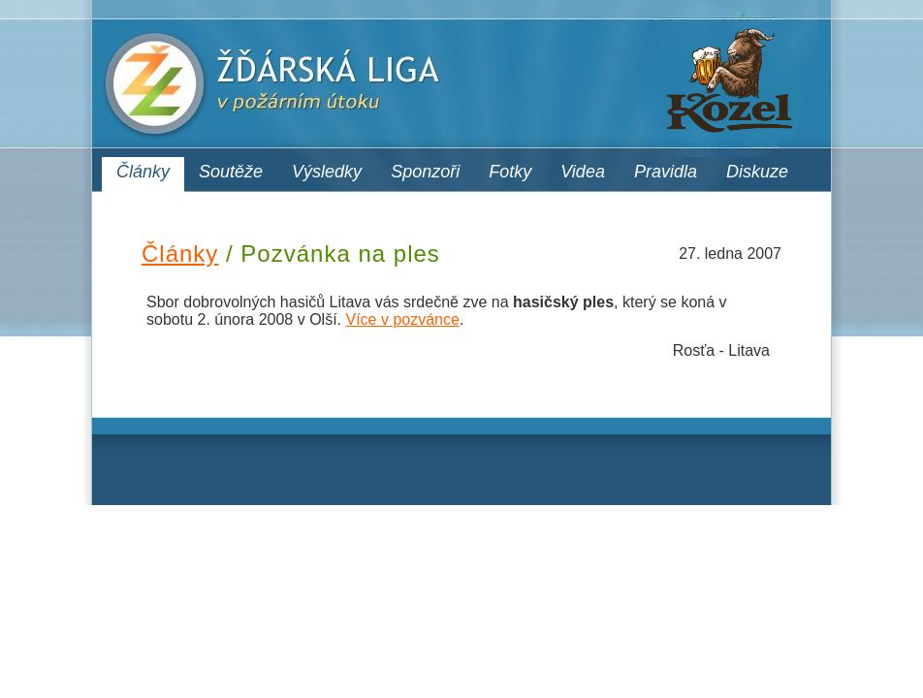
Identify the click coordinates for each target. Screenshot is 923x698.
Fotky (510, 171)
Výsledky (327, 171)
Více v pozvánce (402, 319)
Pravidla (665, 171)
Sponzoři (425, 171)
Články (143, 171)
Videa (582, 171)
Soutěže (231, 171)
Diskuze (757, 171)
